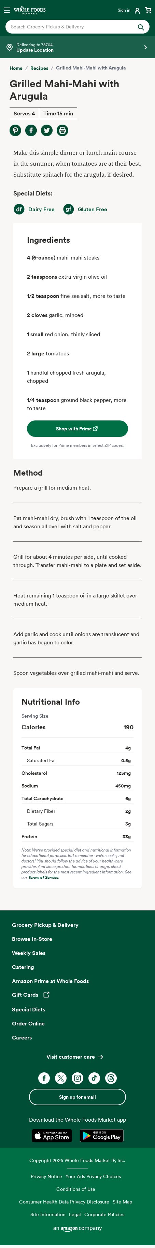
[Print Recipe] (62, 130)
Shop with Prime (77, 428)
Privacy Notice (46, 1176)
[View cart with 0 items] (148, 9)
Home (16, 68)
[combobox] (71, 26)
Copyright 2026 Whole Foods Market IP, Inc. (77, 1160)
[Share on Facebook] (31, 130)
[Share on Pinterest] (15, 130)
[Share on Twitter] (47, 130)
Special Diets (28, 1009)
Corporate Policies (104, 1214)
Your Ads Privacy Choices (93, 1176)
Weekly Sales (28, 953)
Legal (75, 1214)
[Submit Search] (141, 27)
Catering (23, 967)
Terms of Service (43, 877)
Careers (22, 1037)
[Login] (129, 10)
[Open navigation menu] (7, 9)
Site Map (122, 1201)
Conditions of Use (75, 1189)
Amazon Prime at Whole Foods (50, 981)
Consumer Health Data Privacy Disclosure (64, 1201)
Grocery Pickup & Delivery (45, 925)
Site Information (48, 1214)
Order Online (28, 1023)
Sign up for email (77, 1097)
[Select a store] (77, 47)
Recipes (39, 68)
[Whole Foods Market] (30, 9)
